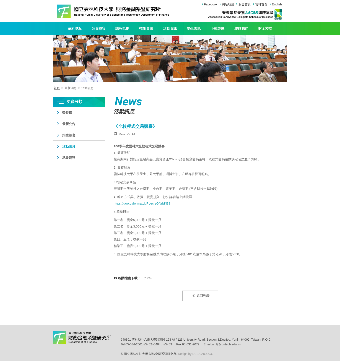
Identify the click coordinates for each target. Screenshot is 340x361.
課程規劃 (122, 28)
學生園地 (194, 28)
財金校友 (265, 28)
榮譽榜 (67, 112)
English (277, 4)
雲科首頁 (261, 4)
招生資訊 (146, 28)
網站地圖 (228, 4)
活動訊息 (68, 146)
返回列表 (200, 296)
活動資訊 (170, 28)
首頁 (57, 88)
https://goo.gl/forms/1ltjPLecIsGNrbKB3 (142, 203)
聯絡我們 (241, 28)
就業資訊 (68, 157)
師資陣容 (98, 28)
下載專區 (217, 28)
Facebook (210, 4)
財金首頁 (245, 4)
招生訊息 (68, 135)
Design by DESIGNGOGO (195, 354)
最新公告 (68, 124)
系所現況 (75, 28)
